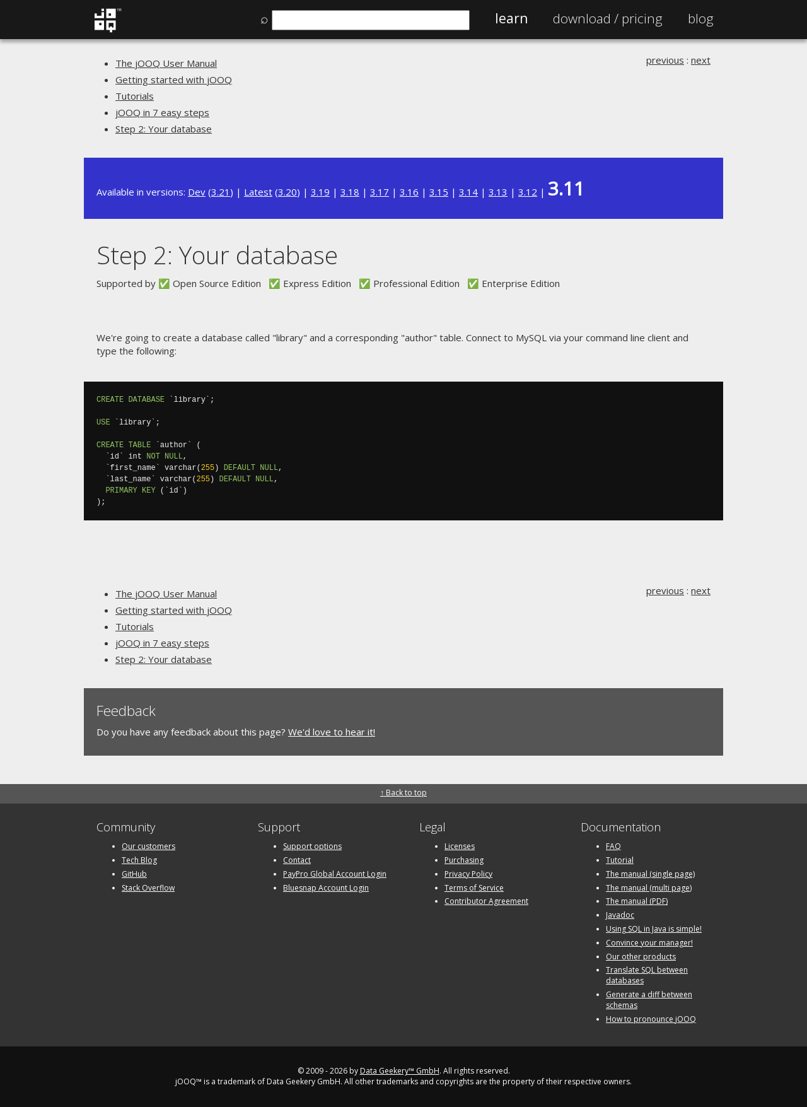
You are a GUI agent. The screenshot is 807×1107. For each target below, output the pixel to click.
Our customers (148, 846)
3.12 (527, 191)
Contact (297, 860)
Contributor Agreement (486, 901)
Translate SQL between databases (647, 975)
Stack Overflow (148, 887)
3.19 (320, 191)
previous (665, 60)
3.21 (220, 191)
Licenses (459, 846)
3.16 (409, 191)
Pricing (608, 18)
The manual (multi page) (649, 887)
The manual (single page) (650, 874)
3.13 (498, 191)
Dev (197, 191)
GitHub (134, 874)
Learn (511, 18)
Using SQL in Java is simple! (654, 928)
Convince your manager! (649, 942)
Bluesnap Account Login (326, 887)
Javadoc (620, 915)
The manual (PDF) (637, 901)
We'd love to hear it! (331, 731)
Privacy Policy (468, 874)
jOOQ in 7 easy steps (162, 112)
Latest (258, 191)
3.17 (379, 191)
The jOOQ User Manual (166, 63)
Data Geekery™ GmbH (399, 1070)
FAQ (613, 846)
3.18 (349, 191)
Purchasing (464, 860)
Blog (701, 18)
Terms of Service (474, 887)
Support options (312, 846)
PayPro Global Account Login (334, 874)
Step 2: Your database (163, 128)
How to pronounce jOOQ (651, 1019)
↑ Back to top (403, 792)
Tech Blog (139, 860)
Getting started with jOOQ (173, 79)
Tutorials (134, 96)
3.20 (287, 191)
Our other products (641, 956)
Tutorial (620, 860)
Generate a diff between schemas (649, 999)
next (701, 60)
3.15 (438, 191)
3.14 (468, 191)
